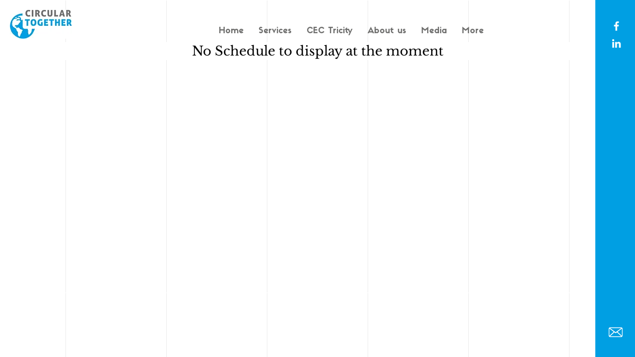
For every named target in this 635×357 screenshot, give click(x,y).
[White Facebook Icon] (616, 26)
